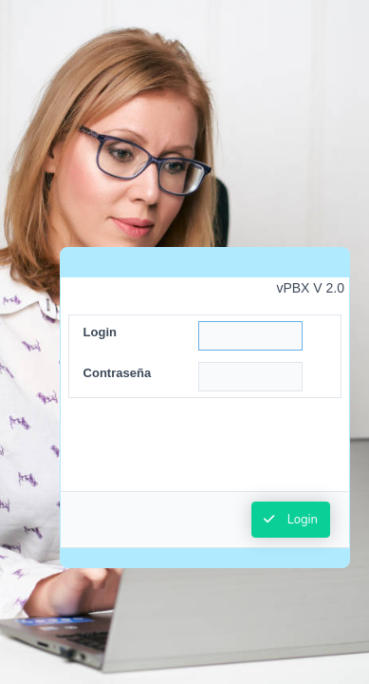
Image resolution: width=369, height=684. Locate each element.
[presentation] (205, 454)
